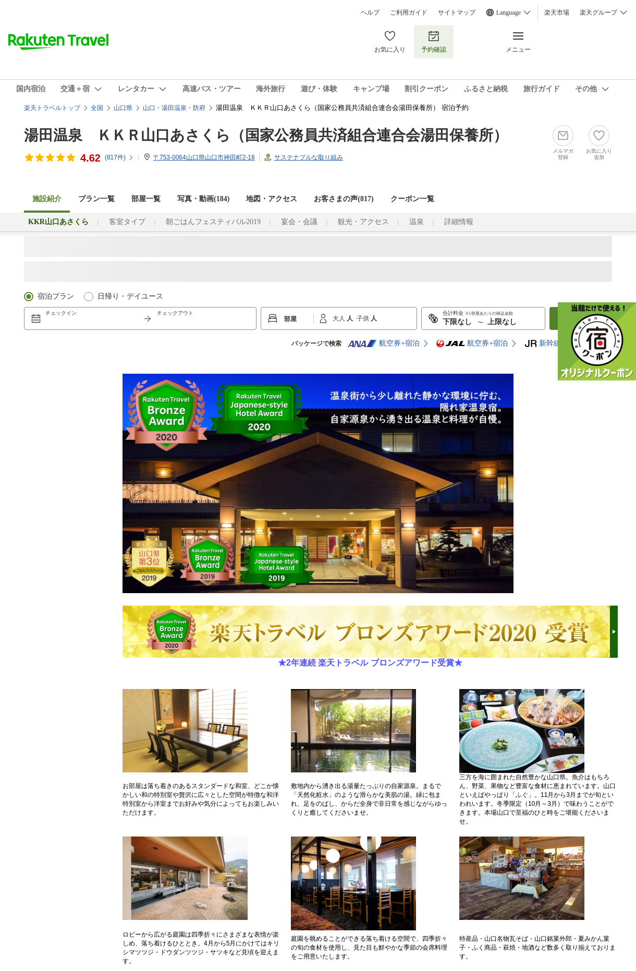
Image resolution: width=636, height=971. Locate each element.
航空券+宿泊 (384, 343)
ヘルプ (370, 12)
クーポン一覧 (412, 199)
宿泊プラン (56, 296)
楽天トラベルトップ (52, 108)
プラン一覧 (96, 199)
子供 (364, 318)
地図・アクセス (271, 199)
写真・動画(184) (203, 199)
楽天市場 (556, 12)
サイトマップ (456, 12)
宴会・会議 (299, 222)
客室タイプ (127, 222)
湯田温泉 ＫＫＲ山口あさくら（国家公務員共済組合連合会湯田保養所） (266, 135)
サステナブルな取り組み (308, 157)
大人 (340, 318)
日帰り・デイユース (130, 296)
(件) (119, 157)
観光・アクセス (363, 222)
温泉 (416, 222)
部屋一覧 (146, 199)
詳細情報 (458, 222)
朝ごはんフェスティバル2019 (213, 222)
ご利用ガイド (408, 12)
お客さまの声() (343, 199)
